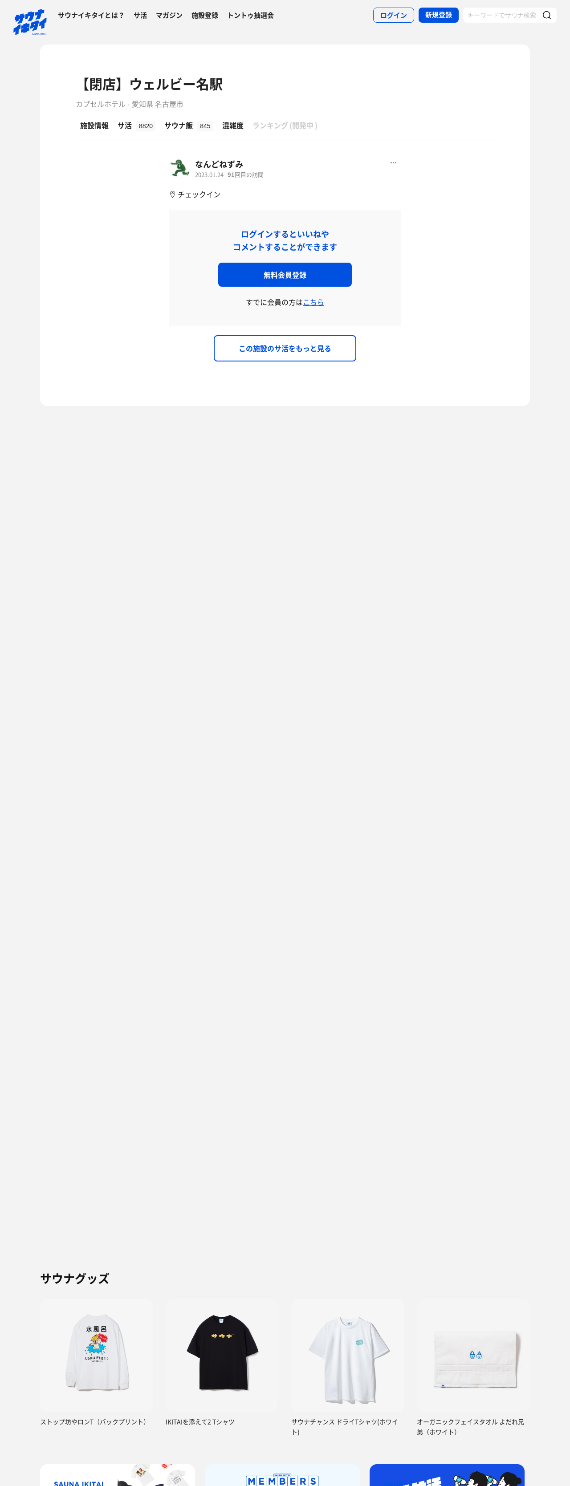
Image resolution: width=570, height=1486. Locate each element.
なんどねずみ (219, 164)
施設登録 (204, 15)
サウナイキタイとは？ (91, 15)
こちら (313, 301)
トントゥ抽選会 (250, 15)
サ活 (140, 15)
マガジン (169, 15)
